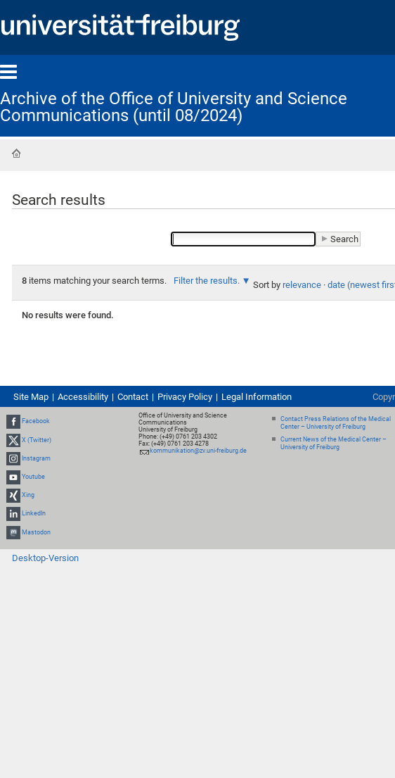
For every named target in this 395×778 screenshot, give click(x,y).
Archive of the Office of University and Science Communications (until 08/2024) (173, 107)
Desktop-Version (45, 558)
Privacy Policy (184, 396)
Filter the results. (208, 280)
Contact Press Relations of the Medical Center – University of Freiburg (335, 422)
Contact (132, 396)
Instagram (36, 458)
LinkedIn (34, 513)
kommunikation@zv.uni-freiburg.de (198, 450)
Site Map (30, 396)
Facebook (36, 421)
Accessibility (83, 396)
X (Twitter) (36, 440)
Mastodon (36, 532)
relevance (302, 285)
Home (16, 153)
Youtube (33, 476)
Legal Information (256, 396)
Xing (28, 494)
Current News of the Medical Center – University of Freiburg (333, 443)
